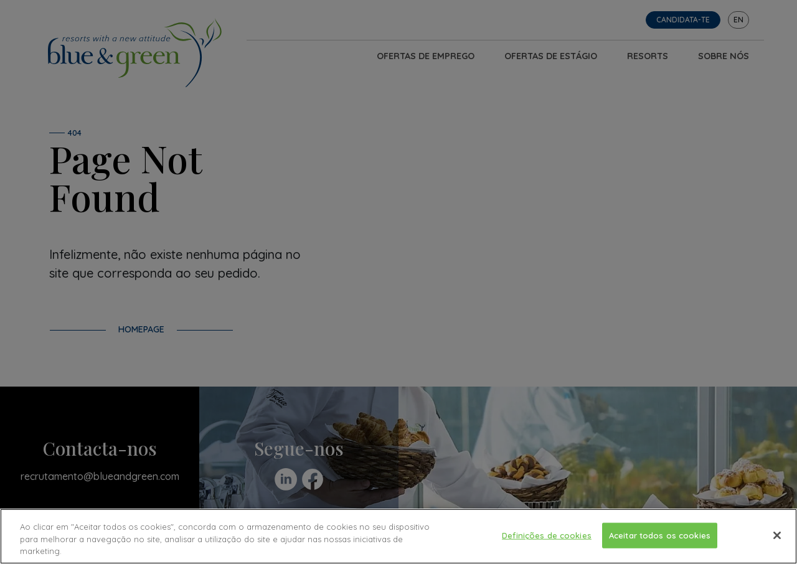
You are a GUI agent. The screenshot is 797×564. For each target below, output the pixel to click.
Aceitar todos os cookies (659, 535)
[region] (398, 536)
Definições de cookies (547, 535)
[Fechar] (777, 535)
